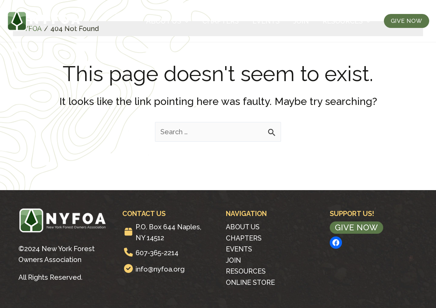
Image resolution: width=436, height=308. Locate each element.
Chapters (220, 21)
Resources (346, 21)
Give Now (356, 227)
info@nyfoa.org (160, 269)
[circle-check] (128, 268)
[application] (185, 21)
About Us (167, 21)
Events (266, 21)
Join (301, 21)
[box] (128, 232)
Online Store (251, 281)
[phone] (128, 252)
